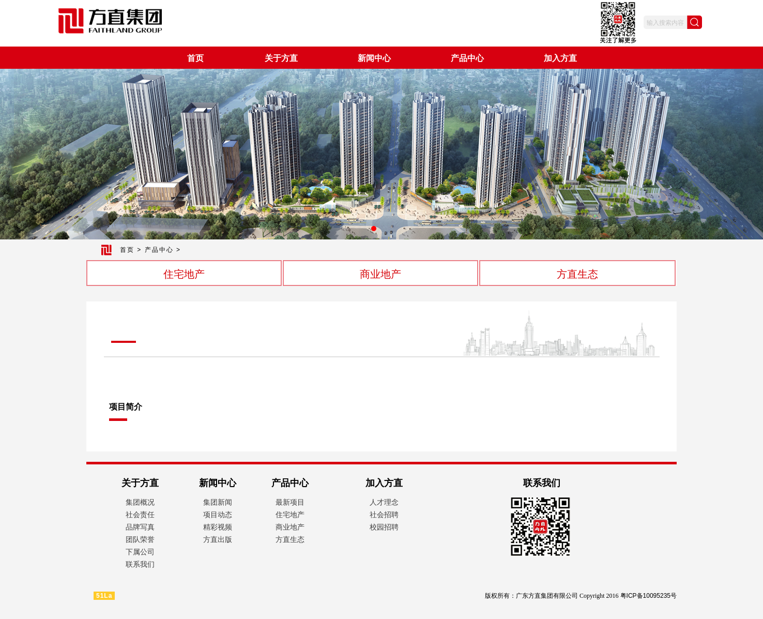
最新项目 (290, 502)
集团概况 (140, 502)
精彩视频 (217, 527)
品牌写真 (140, 527)
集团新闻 (217, 502)
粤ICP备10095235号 (648, 595)
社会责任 (140, 514)
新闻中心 (374, 58)
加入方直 (560, 58)
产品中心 (467, 58)
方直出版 (217, 539)
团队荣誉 (140, 539)
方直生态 (577, 274)
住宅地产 (184, 274)
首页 (195, 58)
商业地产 (380, 274)
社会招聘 (384, 514)
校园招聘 (384, 527)
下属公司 (140, 552)
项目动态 (217, 514)
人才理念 (384, 502)
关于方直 (281, 58)
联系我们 (140, 564)
